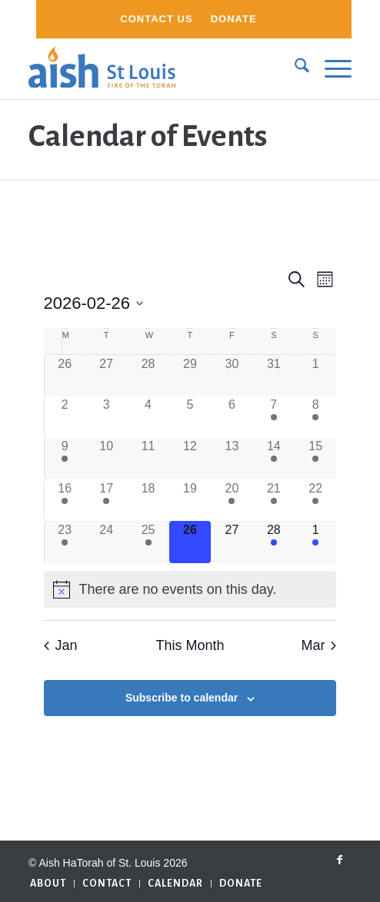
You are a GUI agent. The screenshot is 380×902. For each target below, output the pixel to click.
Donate (234, 19)
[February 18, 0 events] (147, 500)
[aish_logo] (157, 68)
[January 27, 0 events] (106, 375)
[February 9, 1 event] (65, 458)
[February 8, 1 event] (315, 416)
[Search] (294, 68)
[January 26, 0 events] (65, 375)
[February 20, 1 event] (231, 500)
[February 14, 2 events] (274, 458)
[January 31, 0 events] (274, 375)
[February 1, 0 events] (315, 375)
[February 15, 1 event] (315, 458)
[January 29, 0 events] (190, 375)
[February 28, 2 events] (274, 541)
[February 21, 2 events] (274, 500)
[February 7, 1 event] (274, 416)
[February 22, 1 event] (315, 500)
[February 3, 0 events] (106, 416)
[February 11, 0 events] (147, 458)
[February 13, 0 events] (231, 458)
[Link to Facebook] (340, 859)
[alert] (190, 590)
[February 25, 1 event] (147, 541)
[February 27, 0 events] (231, 541)
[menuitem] (156, 19)
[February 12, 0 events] (190, 458)
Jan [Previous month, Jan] (61, 645)
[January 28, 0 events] (147, 375)
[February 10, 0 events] (106, 458)
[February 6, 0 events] (231, 416)
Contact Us (156, 19)
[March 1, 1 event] (315, 541)
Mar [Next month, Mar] (318, 645)
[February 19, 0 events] (190, 500)
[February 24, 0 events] (106, 541)
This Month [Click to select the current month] (189, 645)
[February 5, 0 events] (190, 416)
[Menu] (330, 68)
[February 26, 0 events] (190, 541)
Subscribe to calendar (181, 697)
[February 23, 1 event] (65, 541)
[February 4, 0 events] (147, 416)
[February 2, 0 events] (65, 416)
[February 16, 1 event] (65, 500)
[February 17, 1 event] (106, 500)
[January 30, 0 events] (231, 375)
